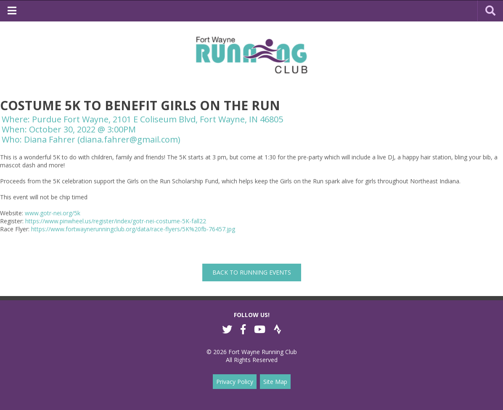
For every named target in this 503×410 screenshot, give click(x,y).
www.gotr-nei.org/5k (52, 213)
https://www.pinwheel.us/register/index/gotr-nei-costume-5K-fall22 (115, 221)
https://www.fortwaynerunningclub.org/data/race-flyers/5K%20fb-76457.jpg (133, 229)
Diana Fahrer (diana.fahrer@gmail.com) (102, 139)
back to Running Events (251, 272)
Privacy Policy (234, 382)
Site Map (275, 382)
